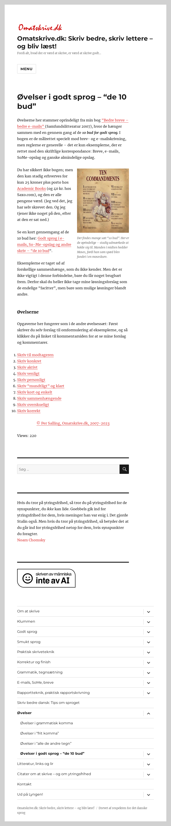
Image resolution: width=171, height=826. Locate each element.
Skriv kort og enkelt (34, 392)
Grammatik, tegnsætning (40, 672)
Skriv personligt (31, 379)
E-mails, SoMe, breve (35, 682)
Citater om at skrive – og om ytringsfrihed (54, 774)
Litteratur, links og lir (35, 764)
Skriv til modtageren (35, 355)
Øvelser (24, 713)
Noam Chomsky (31, 540)
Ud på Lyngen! (30, 794)
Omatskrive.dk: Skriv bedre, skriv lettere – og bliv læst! (56, 808)
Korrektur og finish (34, 662)
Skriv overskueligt (33, 404)
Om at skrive (28, 611)
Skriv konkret (29, 361)
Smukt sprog (29, 642)
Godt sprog (27, 631)
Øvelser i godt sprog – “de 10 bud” (52, 753)
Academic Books (31, 188)
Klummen (26, 621)
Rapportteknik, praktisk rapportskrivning (53, 693)
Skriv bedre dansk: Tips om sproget (48, 703)
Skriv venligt (28, 373)
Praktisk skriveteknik (35, 652)
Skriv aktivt (27, 367)
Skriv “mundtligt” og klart (40, 386)
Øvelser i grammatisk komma (46, 723)
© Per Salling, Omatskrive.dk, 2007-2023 (73, 423)
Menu (26, 69)
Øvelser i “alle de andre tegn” (45, 743)
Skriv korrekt (29, 411)
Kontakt (24, 784)
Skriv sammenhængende (39, 398)
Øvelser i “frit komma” (39, 733)
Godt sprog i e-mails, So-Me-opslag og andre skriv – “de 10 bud (44, 244)
